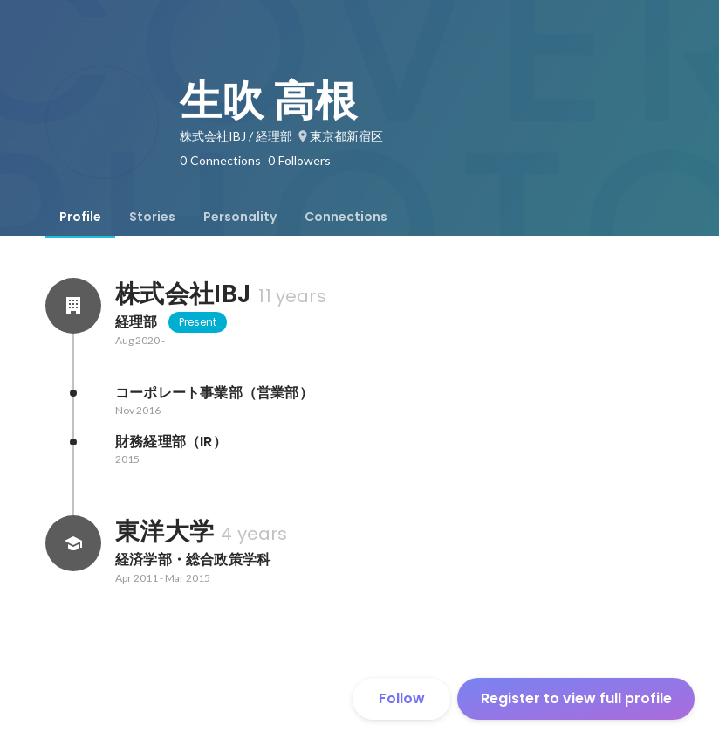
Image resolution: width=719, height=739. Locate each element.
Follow (402, 698)
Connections (346, 216)
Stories (152, 216)
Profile (80, 216)
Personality (240, 216)
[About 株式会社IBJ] (73, 306)
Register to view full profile (576, 698)
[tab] (80, 217)
